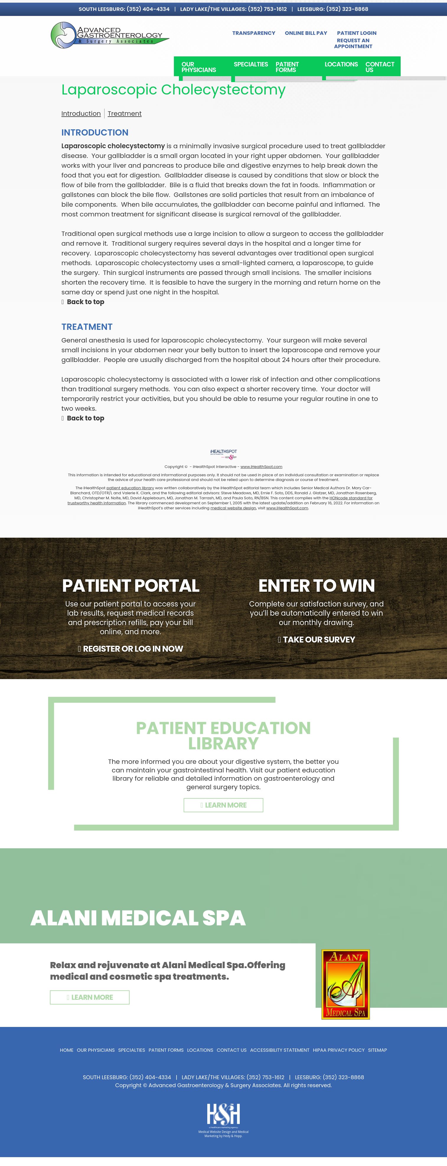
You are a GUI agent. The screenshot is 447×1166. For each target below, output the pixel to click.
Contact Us (377, 56)
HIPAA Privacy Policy (339, 1050)
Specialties (254, 56)
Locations (338, 56)
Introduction (81, 113)
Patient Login (312, 32)
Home (67, 1050)
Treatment (125, 113)
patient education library (130, 488)
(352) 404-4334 (148, 6)
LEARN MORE (226, 805)
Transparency (212, 32)
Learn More (92, 997)
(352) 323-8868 (347, 6)
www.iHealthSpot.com (262, 466)
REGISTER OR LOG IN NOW (133, 648)
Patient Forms (296, 56)
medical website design (233, 508)
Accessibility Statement (279, 1050)
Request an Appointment (364, 32)
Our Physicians (209, 56)
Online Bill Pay (266, 32)
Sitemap (377, 1050)
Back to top (86, 301)
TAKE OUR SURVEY (319, 639)
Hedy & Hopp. (232, 1136)
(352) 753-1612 (267, 6)
